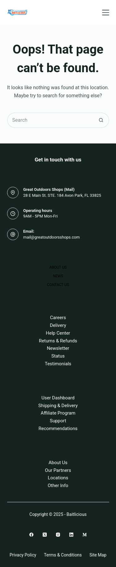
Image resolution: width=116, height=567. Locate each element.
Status (58, 356)
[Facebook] (31, 535)
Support (58, 421)
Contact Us (58, 285)
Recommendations (58, 428)
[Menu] (105, 12)
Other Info (58, 485)
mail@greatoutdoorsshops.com (51, 237)
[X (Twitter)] (45, 535)
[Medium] (85, 535)
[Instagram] (58, 535)
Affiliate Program (58, 413)
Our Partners (58, 470)
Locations (58, 478)
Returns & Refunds (58, 341)
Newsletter (58, 348)
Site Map (97, 554)
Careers (58, 317)
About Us (58, 267)
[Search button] (101, 120)
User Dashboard (58, 398)
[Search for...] (50, 120)
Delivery (58, 325)
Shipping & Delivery (58, 405)
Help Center (58, 333)
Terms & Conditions (63, 554)
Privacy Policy (23, 554)
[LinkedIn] (71, 535)
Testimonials (58, 364)
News (58, 276)
